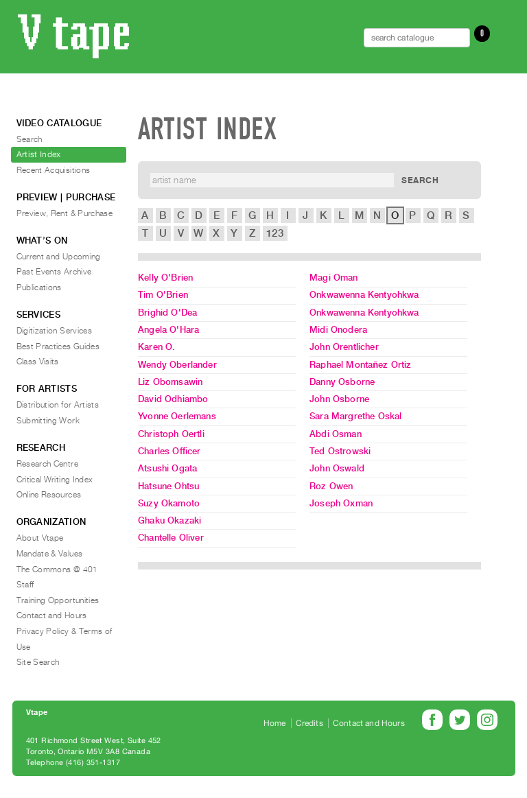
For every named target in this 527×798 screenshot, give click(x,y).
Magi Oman (333, 277)
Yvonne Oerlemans (177, 416)
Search (29, 139)
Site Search (38, 662)
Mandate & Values (49, 554)
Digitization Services (54, 331)
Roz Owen (331, 486)
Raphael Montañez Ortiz (360, 365)
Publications (39, 287)
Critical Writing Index (54, 479)
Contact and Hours (51, 615)
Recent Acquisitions (53, 170)
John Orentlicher (344, 347)
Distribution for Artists (57, 405)
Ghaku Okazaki (169, 520)
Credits (309, 723)
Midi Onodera (338, 330)
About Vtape (40, 538)
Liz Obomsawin (170, 382)
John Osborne (339, 399)
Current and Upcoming (58, 256)
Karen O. (156, 347)
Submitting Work (48, 420)
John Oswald (336, 468)
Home (275, 723)
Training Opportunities (57, 600)
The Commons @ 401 (57, 569)
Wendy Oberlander (177, 365)
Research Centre (47, 464)
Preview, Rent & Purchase (64, 213)
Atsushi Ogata (167, 468)
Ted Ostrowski (340, 451)
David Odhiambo (173, 399)
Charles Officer (169, 451)
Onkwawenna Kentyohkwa (364, 295)
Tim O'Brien (163, 295)
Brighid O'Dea (167, 312)
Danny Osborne (342, 382)
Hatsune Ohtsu (168, 486)
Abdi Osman (335, 434)
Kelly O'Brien (165, 277)
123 (274, 233)
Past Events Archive (54, 272)
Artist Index (38, 154)
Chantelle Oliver (171, 537)
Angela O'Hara (168, 330)
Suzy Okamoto (169, 503)
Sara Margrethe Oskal (355, 416)
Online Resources (49, 495)
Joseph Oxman (341, 503)
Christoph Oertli (171, 434)
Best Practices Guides (58, 346)
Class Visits (37, 361)
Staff (25, 584)
